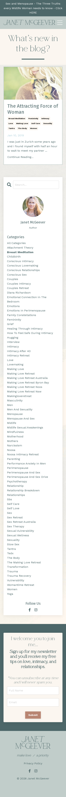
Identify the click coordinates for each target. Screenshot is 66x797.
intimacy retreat (18, 355)
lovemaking (15, 364)
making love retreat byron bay (28, 382)
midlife (11, 423)
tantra (11, 128)
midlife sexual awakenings (25, 427)
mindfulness (15, 432)
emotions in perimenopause (26, 310)
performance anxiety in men (26, 463)
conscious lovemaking (22, 265)
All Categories (16, 243)
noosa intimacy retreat (23, 454)
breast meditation (16, 118)
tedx (10, 553)
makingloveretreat (19, 396)
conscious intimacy (20, 261)
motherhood (15, 436)
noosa (11, 450)
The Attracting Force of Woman (32, 109)
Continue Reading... (20, 157)
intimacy (45, 118)
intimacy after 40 (19, 351)
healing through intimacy (25, 328)
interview (13, 342)
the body (22, 128)
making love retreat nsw (24, 391)
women (33, 128)
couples (12, 279)
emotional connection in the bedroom (26, 299)
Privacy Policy (33, 763)
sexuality (47, 123)
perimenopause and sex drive (27, 477)
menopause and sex (21, 418)
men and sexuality (19, 409)
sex (9, 513)
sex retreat (15, 517)
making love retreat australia (27, 378)
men (10, 405)
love (10, 123)
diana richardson (19, 292)
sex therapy (15, 526)
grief (10, 324)
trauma (12, 571)
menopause (15, 414)
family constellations (21, 315)
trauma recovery (19, 575)
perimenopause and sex (23, 472)
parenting (13, 459)
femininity (33, 118)
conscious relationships (23, 270)
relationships (16, 495)
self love (13, 508)
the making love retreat (24, 562)
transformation (17, 566)
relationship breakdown (23, 490)
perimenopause (17, 468)
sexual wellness (18, 535)
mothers (12, 441)
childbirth (14, 256)
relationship (15, 485)
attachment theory (20, 247)
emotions (13, 306)
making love (22, 123)
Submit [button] (33, 715)
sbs (9, 499)
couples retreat (18, 288)
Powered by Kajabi (33, 788)
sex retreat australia (21, 521)
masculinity (15, 400)
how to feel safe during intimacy (30, 333)
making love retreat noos (24, 387)
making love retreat (21, 373)
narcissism (14, 445)
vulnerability (15, 580)
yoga (10, 594)
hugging (12, 337)
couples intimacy (19, 283)
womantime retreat (20, 585)
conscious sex (17, 274)
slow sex (13, 544)
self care (35, 123)
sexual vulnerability (20, 530)
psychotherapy (17, 481)
